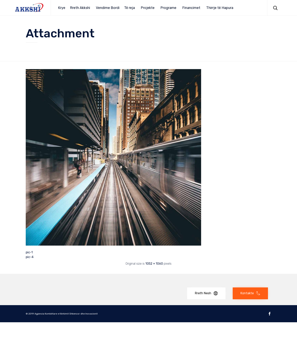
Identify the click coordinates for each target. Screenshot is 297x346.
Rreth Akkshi (80, 8)
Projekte (148, 8)
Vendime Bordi (107, 8)
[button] (206, 293)
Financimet (191, 8)
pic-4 (30, 257)
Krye (61, 8)
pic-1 (29, 252)
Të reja (129, 8)
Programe (168, 8)
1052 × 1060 (154, 263)
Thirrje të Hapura (219, 8)
